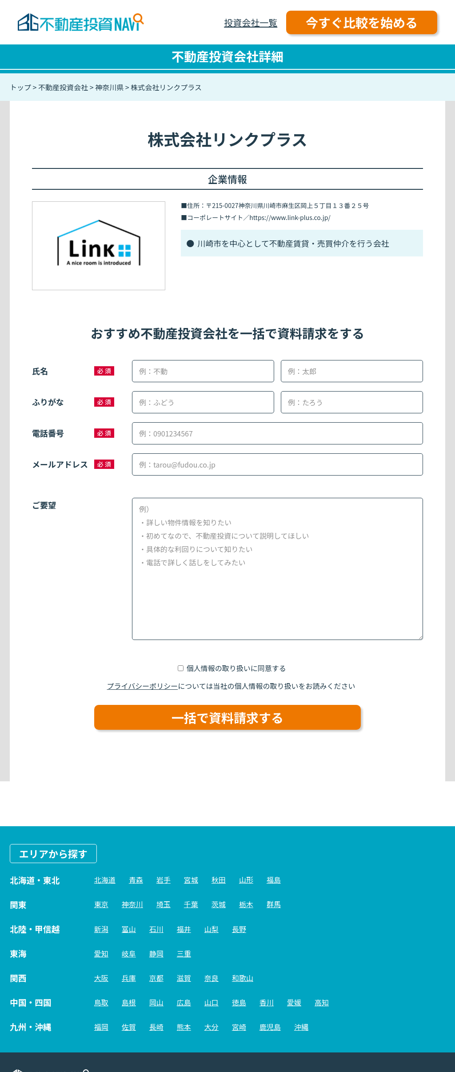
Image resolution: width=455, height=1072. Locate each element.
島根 (129, 1002)
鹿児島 (270, 1026)
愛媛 (294, 1002)
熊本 (184, 1026)
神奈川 (132, 904)
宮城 (191, 879)
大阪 (101, 977)
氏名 (40, 370)
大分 (211, 1026)
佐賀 (129, 1026)
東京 (101, 904)
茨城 (219, 904)
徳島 (239, 1002)
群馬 (274, 904)
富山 (129, 929)
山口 (211, 1002)
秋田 (219, 879)
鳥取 (101, 1002)
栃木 (246, 904)
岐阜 (129, 953)
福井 (184, 929)
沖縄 (301, 1026)
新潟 (101, 929)
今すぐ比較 (362, 22)
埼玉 (163, 904)
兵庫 (129, 977)
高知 (322, 1002)
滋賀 (184, 977)
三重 (184, 953)
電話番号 (48, 433)
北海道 (105, 879)
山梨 (211, 929)
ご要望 (44, 505)
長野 (239, 929)
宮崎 (239, 1026)
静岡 (156, 953)
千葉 (191, 904)
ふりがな (48, 402)
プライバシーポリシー (142, 685)
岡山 (156, 1002)
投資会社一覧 (250, 22)
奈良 (211, 977)
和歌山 (242, 977)
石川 (156, 929)
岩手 (163, 879)
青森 (136, 879)
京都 (156, 977)
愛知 (101, 953)
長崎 (156, 1026)
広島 (184, 1002)
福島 (274, 879)
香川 (266, 1002)
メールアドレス (60, 464)
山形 (246, 879)
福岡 (101, 1026)
